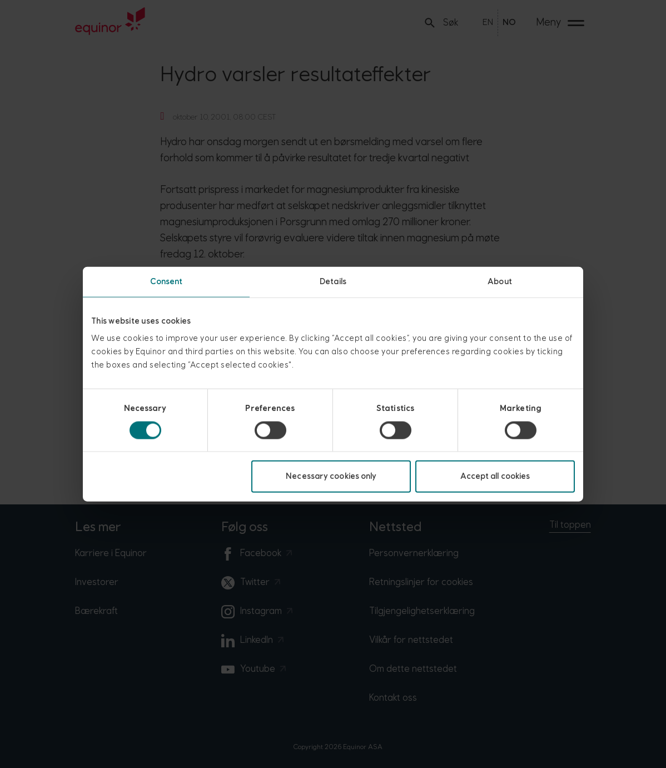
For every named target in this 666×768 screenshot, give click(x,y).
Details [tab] (333, 281)
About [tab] (500, 281)
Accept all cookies (495, 476)
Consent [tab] (166, 281)
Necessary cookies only (331, 476)
